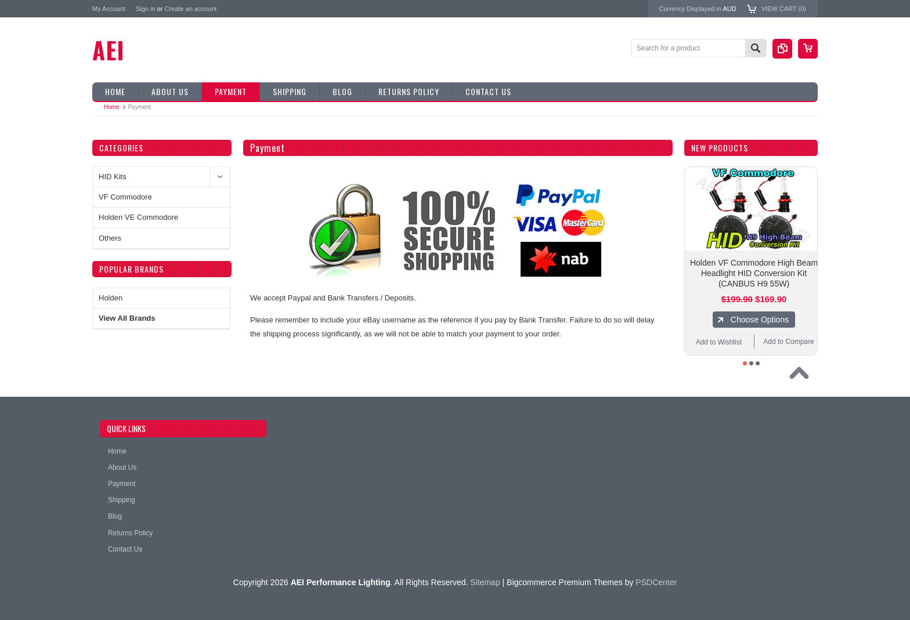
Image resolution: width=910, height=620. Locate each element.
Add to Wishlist (719, 342)
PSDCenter (656, 582)
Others (110, 238)
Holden (110, 297)
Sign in (146, 8)
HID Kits (113, 176)
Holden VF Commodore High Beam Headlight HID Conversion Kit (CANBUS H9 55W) (754, 273)
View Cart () (783, 8)
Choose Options (760, 319)
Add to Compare (788, 342)
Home (112, 107)
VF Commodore (125, 197)
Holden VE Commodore (138, 217)
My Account (108, 8)
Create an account (190, 8)
